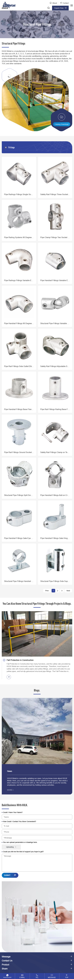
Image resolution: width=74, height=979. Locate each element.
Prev (47, 590)
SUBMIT (7, 875)
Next (68, 590)
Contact (66, 3)
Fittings (11, 147)
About (54, 3)
